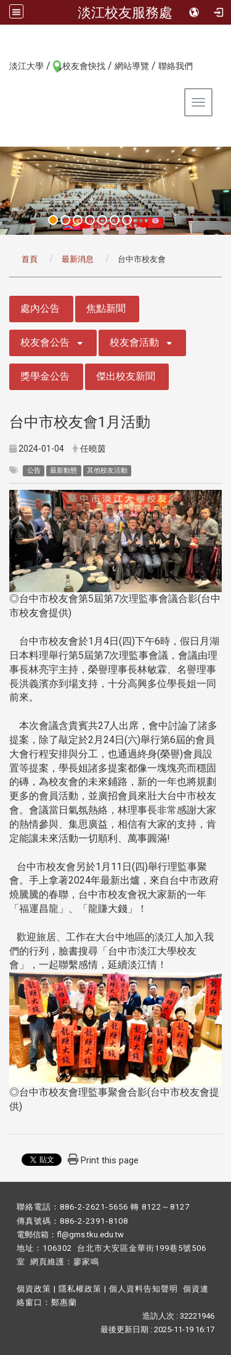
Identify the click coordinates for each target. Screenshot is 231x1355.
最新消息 (78, 259)
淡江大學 (26, 66)
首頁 (30, 259)
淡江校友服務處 (125, 12)
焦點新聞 (106, 308)
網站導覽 (132, 66)
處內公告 (40, 308)
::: (3, 65)
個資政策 (34, 1288)
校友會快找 (83, 66)
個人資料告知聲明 (143, 1288)
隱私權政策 (80, 1288)
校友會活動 (134, 342)
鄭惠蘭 (64, 1302)
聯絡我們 (175, 66)
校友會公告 (45, 342)
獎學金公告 (45, 376)
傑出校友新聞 (125, 376)
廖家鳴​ (86, 1261)
